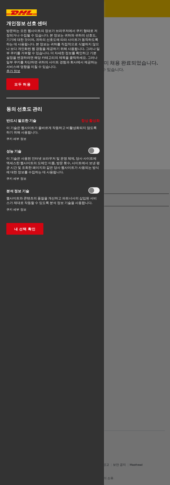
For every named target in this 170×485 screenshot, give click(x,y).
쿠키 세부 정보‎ (16, 139)
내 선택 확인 (25, 228)
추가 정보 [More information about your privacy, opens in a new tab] (13, 71)
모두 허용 (22, 84)
